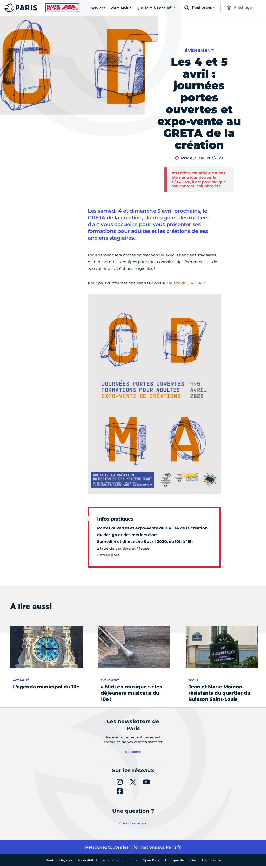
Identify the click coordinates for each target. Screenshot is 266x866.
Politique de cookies (181, 860)
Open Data (151, 860)
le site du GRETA (185, 283)
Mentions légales (58, 860)
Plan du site (211, 860)
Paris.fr (173, 847)
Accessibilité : (107, 860)
